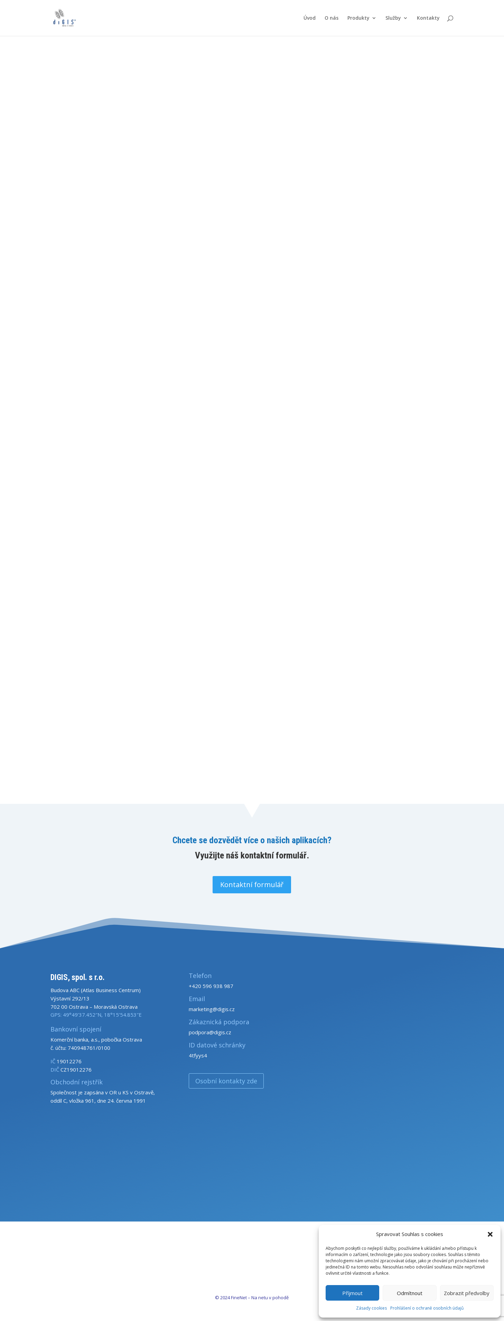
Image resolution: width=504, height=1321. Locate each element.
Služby (393, 18)
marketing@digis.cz (212, 1009)
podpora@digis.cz (210, 1032)
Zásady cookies (371, 1308)
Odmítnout (409, 1293)
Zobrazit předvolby (466, 1293)
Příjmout (352, 1293)
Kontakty (428, 18)
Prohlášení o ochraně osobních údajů (427, 1308)
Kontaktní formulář (251, 884)
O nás (331, 18)
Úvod (310, 18)
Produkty (358, 18)
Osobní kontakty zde (226, 1081)
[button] (490, 1234)
